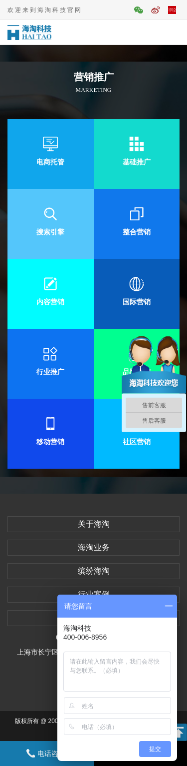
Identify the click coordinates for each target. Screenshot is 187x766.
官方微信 (138, 10)
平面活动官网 (172, 10)
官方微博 (155, 10)
